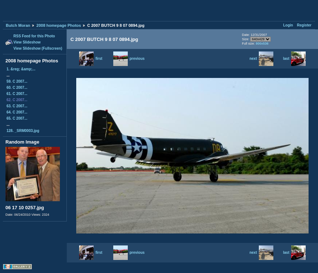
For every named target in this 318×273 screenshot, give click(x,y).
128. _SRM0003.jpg (23, 131)
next (261, 59)
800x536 (262, 43)
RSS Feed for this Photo (34, 36)
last (294, 59)
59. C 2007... (17, 81)
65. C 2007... (17, 118)
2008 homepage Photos (58, 25)
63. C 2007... (17, 106)
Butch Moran (18, 25)
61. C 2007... (17, 94)
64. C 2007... (17, 112)
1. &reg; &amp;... (21, 69)
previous (129, 59)
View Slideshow (27, 42)
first (90, 59)
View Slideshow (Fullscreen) (37, 48)
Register (304, 25)
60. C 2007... (17, 88)
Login (288, 25)
